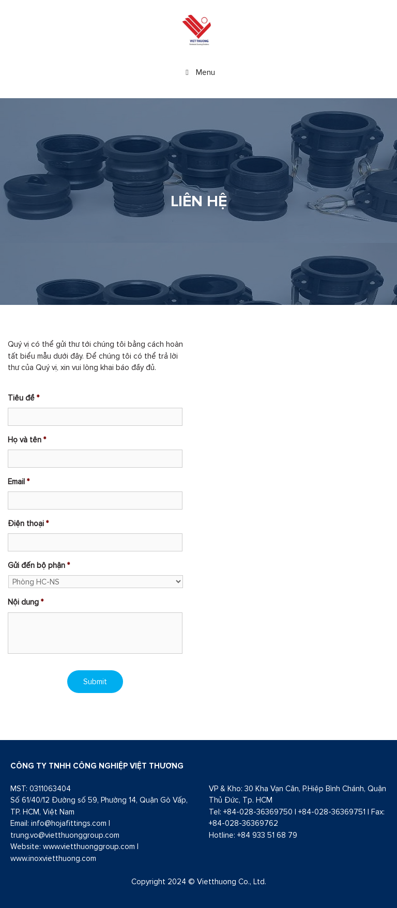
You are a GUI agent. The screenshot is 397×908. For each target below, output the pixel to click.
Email (18, 481)
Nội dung (25, 601)
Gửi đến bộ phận (39, 565)
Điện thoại (28, 523)
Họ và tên (27, 439)
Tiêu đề (23, 397)
